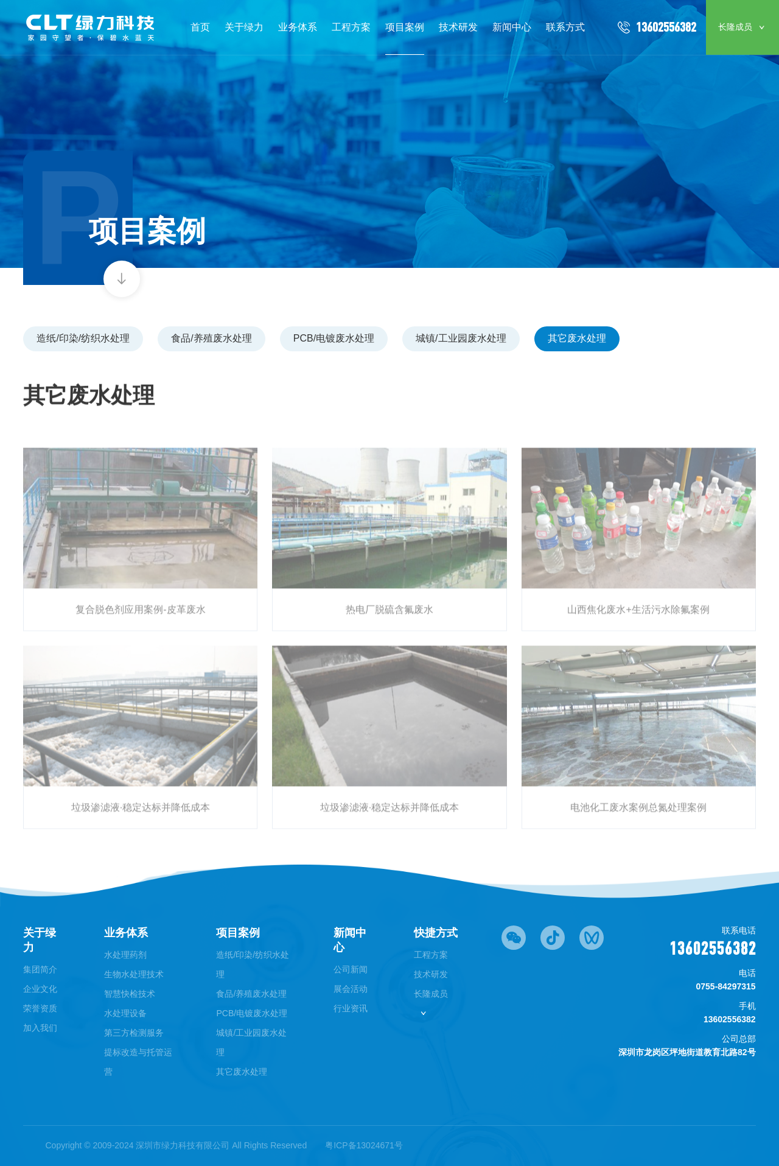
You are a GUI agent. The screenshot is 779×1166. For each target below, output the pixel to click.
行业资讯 (351, 1008)
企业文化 (40, 989)
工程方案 (351, 27)
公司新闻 (351, 969)
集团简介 (40, 969)
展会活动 (351, 989)
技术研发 (458, 27)
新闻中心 (511, 27)
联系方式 (565, 27)
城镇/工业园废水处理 (461, 338)
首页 (200, 27)
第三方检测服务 (134, 1033)
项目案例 (404, 27)
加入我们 (40, 1028)
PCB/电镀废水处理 (333, 338)
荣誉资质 (40, 1008)
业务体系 (297, 27)
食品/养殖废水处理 (211, 338)
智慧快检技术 (129, 994)
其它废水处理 (577, 338)
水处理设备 (125, 1013)
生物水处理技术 (134, 974)
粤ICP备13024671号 (364, 1145)
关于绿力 (244, 27)
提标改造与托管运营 (138, 1061)
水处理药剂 (125, 955)
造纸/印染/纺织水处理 (83, 338)
